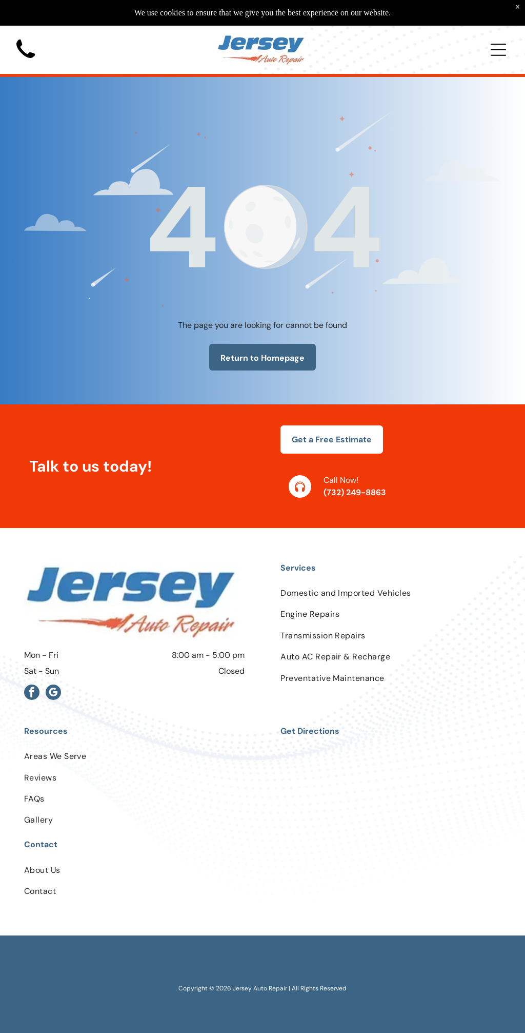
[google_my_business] (53, 694)
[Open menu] (498, 49)
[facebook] (31, 694)
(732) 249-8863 (355, 492)
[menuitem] (390, 592)
